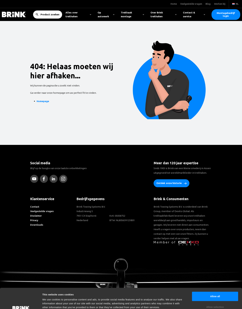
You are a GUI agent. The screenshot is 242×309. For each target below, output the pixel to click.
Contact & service (194, 14)
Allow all (215, 277)
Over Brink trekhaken (163, 14)
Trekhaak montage (132, 14)
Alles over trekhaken (78, 14)
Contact (34, 206)
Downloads (36, 224)
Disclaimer (36, 215)
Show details (169, 302)
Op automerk (106, 14)
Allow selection (215, 287)
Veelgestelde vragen (42, 211)
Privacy (34, 220)
